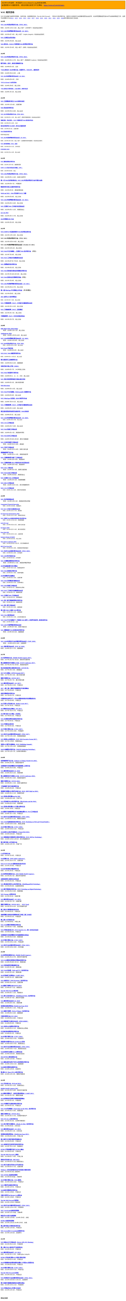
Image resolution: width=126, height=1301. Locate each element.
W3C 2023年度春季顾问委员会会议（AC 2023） (14, 137)
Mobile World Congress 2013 (9, 1088)
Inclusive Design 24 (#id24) (8, 537)
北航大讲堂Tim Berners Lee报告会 (11, 1195)
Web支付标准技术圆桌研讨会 (10, 869)
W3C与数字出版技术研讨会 (9, 1185)
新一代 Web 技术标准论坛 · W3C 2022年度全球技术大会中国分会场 (21, 180)
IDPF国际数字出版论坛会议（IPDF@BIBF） (15, 1021)
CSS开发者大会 (5, 853)
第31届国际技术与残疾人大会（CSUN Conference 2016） (18, 776)
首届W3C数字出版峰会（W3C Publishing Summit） (17, 744)
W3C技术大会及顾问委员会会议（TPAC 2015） (15, 945)
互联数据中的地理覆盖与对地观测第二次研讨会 (15, 766)
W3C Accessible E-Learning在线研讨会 (12, 1231)
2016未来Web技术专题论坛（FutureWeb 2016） (15, 832)
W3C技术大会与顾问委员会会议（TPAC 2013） (15, 1205)
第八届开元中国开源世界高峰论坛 (11, 1139)
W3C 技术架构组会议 (7, 499)
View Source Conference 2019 (8, 541)
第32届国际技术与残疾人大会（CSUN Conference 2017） (18, 663)
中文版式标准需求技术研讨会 (10, 1031)
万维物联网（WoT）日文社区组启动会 (13, 316)
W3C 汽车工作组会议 (7, 447)
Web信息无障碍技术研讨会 (9, 1190)
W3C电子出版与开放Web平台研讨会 (12, 1164)
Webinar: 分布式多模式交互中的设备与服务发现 (16, 1170)
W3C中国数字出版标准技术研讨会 (11, 1103)
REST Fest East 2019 (6, 546)
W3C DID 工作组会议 (7, 483)
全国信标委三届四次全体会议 (10, 879)
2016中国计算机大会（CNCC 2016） (12, 827)
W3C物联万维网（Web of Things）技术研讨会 (15, 1011)
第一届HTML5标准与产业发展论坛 (11, 1247)
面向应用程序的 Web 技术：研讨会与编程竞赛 (13, 126)
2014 (20, 18)
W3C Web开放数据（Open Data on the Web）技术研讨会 (18, 1108)
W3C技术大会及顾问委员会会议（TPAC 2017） (15, 734)
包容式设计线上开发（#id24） (10, 366)
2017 (33, 18)
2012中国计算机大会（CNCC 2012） (12, 1267)
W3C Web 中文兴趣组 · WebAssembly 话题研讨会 (16, 392)
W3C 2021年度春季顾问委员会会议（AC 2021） (15, 283)
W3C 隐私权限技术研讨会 (8, 161)
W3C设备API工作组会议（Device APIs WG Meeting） (17, 1242)
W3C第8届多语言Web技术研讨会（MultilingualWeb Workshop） (21, 884)
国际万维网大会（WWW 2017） (11, 678)
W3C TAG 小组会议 (7, 467)
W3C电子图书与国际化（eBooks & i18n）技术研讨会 (17, 1124)
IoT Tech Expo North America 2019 (10, 513)
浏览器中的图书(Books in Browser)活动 (13, 1041)
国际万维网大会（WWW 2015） (11, 904)
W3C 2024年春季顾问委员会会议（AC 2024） (13, 76)
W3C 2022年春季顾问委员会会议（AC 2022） (15, 200)
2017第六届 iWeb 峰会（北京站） (11, 714)
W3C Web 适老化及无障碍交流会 (11, 277)
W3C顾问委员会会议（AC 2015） (11, 899)
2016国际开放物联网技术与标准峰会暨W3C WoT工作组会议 (19, 811)
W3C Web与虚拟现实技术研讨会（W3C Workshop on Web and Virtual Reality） (25, 822)
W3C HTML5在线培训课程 (9, 1175)
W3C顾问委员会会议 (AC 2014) (10, 1001)
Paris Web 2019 (5, 532)
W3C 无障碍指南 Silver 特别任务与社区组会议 (15, 462)
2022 (54, 18)
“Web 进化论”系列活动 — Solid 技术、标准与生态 (14, 88)
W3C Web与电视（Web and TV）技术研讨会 (14, 970)
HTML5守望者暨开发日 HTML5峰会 (12, 1149)
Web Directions (5, 385)
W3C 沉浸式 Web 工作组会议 (10, 478)
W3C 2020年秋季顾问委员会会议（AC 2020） (15, 338)
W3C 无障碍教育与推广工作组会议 (11, 457)
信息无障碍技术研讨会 (8, 693)
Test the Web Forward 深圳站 (10, 1200)
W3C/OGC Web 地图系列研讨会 (11, 353)
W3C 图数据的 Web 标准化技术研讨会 (12, 630)
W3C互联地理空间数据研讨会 (10, 965)
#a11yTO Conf (4, 523)
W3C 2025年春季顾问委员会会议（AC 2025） (15, 31)
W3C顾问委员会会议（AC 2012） (11, 1252)
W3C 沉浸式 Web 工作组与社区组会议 (12, 206)
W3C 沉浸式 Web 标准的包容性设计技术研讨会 (13, 518)
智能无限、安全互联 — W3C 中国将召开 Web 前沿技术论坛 (17, 120)
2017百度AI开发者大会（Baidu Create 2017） (15, 703)
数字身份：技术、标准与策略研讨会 (12, 63)
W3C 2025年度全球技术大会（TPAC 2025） (14, 24)
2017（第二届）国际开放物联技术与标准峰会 (15, 688)
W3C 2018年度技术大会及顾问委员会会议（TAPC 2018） (18, 641)
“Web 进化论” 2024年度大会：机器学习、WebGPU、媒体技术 (20, 70)
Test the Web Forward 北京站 (10, 1273)
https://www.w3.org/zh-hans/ (54, 5)
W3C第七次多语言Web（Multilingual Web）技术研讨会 (18, 996)
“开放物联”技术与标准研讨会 (10, 786)
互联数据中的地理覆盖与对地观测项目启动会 (15, 935)
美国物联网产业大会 (7, 452)
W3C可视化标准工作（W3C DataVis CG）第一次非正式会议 (19, 930)
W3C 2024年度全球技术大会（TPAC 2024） (14, 57)
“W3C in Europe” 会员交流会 (9, 82)
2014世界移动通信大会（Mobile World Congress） (16, 955)
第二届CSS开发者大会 (7, 919)
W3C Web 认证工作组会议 (9, 473)
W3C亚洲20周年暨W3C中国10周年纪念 (13, 806)
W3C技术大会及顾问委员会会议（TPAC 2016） (15, 817)
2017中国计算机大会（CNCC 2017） (12, 729)
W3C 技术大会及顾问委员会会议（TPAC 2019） (16, 551)
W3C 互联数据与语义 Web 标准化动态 (12, 101)
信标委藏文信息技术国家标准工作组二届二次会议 (16, 914)
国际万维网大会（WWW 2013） (11, 1114)
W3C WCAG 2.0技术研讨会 (9, 1119)
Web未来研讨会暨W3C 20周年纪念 (11, 1052)
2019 (41, 18)
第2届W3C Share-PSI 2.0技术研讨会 (12, 1072)
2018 (37, 18)
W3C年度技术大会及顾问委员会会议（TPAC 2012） (17, 1278)
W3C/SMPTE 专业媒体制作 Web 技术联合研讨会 (16, 232)
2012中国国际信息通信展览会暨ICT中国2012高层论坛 (17, 1262)
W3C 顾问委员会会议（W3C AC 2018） (13, 646)
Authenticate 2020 (6, 333)
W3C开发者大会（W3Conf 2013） (11, 1083)
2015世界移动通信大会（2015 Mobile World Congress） (18, 874)
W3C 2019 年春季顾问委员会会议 (11, 625)
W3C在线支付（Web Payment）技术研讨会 (14, 980)
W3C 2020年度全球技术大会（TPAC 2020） (12, 343)
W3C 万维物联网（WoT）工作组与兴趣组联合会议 (16, 303)
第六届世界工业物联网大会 (9, 359)
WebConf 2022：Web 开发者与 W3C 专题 (13, 193)
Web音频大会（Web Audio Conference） (13, 858)
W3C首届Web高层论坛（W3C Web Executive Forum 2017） (19, 739)
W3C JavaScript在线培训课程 (10, 1210)
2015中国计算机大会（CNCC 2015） (12, 940)
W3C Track (25, 904)
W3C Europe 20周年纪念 (8, 894)
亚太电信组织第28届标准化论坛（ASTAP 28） (15, 668)
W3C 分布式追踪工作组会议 (9, 442)
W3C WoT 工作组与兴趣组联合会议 (12, 258)
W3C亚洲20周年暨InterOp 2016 (10, 796)
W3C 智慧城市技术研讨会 (9, 264)
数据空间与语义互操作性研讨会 (10, 187)
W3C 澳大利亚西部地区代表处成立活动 (13, 379)
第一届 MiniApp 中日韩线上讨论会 (11, 290)
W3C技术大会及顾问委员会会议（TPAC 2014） (15, 1046)
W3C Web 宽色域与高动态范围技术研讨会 (14, 271)
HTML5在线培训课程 (7, 1220)
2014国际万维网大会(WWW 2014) (11, 985)
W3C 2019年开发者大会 (8, 556)
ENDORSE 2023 (5, 149)
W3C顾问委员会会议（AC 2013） (11, 1129)
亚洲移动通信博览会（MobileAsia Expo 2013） (15, 1134)
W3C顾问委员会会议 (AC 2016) (10, 771)
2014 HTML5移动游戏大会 (9, 1057)
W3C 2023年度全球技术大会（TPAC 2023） (12, 114)
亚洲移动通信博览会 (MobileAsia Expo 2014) (14, 1006)
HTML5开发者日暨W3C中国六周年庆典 (13, 1257)
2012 (12, 18)
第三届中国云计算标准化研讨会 (10, 1226)
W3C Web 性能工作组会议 (9, 429)
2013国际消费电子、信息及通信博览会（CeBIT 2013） (17, 1093)
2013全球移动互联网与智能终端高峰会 (12, 1098)
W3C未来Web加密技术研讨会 (10, 1026)
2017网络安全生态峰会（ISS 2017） (12, 708)
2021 (49, 18)
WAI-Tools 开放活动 (7, 348)
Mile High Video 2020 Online (9, 328)
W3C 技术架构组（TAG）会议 (9, 143)
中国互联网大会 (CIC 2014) (9, 1016)
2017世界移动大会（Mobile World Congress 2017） (16, 658)
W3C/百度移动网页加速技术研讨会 (11, 719)
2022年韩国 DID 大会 (7, 219)
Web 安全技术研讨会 (7, 107)
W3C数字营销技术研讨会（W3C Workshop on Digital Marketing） (21, 889)
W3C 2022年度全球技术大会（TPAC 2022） (14, 174)
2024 (62, 18)
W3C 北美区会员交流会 (8, 37)
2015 (24, 18)
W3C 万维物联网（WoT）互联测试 (11, 309)
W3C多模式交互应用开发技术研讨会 (12, 1144)
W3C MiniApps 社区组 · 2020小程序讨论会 (14, 398)
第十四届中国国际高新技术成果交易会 (12, 1283)
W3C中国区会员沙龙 (7, 724)
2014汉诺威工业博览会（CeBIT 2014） (13, 975)
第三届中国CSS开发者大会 (9, 842)
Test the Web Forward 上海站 (10, 1154)
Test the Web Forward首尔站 (9, 990)
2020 (45, 18)
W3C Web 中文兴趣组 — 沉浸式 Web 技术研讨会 (16, 251)
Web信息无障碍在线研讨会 (9, 1067)
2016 (28, 18)
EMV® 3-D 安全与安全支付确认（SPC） (12, 167)
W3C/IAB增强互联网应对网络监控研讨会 (13, 960)
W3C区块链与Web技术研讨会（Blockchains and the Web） (19, 801)
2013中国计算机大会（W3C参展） (11, 1180)
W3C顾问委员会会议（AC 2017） (11, 683)
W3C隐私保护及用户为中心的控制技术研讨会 (15, 1062)
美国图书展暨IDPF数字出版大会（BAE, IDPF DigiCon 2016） (20, 791)
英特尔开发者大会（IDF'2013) (10, 1159)
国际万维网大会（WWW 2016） (11, 781)
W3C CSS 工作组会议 (7, 423)
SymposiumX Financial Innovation (10, 504)
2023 (58, 18)
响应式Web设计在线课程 (8, 1215)
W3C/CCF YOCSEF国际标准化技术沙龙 (13, 863)
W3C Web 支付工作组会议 (9, 436)
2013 (16, 18)
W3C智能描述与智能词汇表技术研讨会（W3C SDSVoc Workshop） (21, 837)
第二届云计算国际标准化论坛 (10, 909)
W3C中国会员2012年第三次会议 (11, 1288)
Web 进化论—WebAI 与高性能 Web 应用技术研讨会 (17, 44)
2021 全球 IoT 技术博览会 (9, 296)
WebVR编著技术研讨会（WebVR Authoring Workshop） (18, 749)
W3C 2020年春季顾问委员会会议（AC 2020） (15, 418)
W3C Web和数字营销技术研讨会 (11, 925)
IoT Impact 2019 (5, 527)
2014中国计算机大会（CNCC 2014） (12, 1036)
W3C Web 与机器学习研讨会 (9, 372)
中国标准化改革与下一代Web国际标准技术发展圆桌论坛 (18, 698)
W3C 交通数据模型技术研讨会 (10, 561)
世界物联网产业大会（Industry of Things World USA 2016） (19, 760)
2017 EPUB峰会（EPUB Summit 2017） (13, 673)
